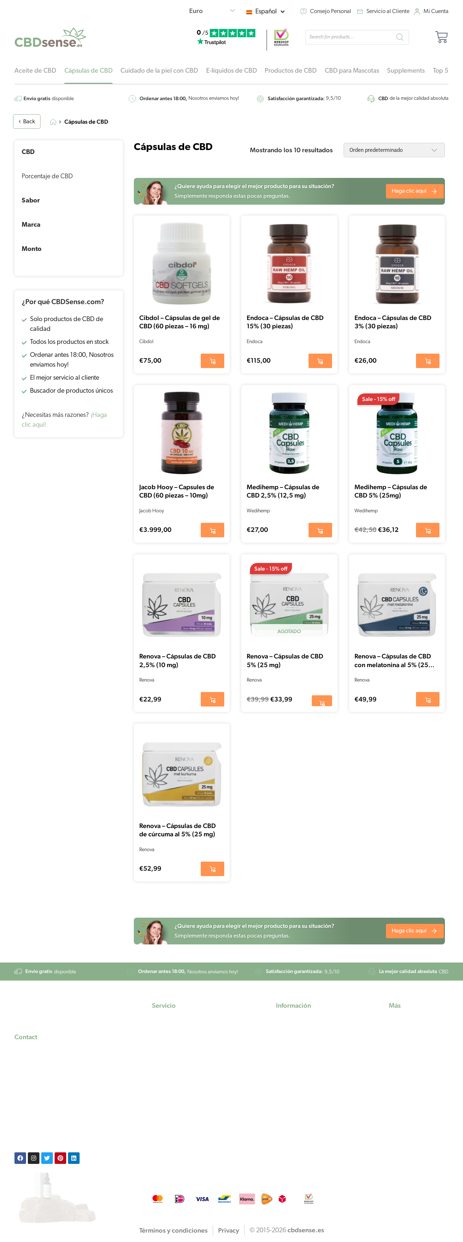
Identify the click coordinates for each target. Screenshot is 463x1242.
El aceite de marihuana (306, 1038)
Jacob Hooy (151, 511)
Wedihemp (258, 511)
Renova (146, 680)
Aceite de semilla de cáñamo (315, 1060)
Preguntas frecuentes (180, 1038)
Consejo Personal (330, 11)
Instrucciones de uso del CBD (416, 1042)
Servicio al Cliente (387, 11)
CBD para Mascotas (352, 71)
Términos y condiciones (183, 1103)
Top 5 (441, 71)
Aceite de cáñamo (300, 1049)
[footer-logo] (46, 1010)
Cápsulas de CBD (88, 71)
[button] (212, 361)
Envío (159, 1060)
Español (270, 12)
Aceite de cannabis (302, 1071)
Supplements (406, 71)
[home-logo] (50, 37)
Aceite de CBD (35, 71)
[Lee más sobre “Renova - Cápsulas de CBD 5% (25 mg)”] (322, 700)
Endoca (255, 342)
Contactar (165, 1071)
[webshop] (281, 37)
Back (26, 122)
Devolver (164, 1082)
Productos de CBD (291, 71)
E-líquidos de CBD (231, 71)
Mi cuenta (165, 1027)
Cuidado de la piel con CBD (159, 71)
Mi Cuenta (436, 11)
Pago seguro (169, 1049)
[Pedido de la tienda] (394, 150)
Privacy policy (170, 1092)
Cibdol (146, 342)
